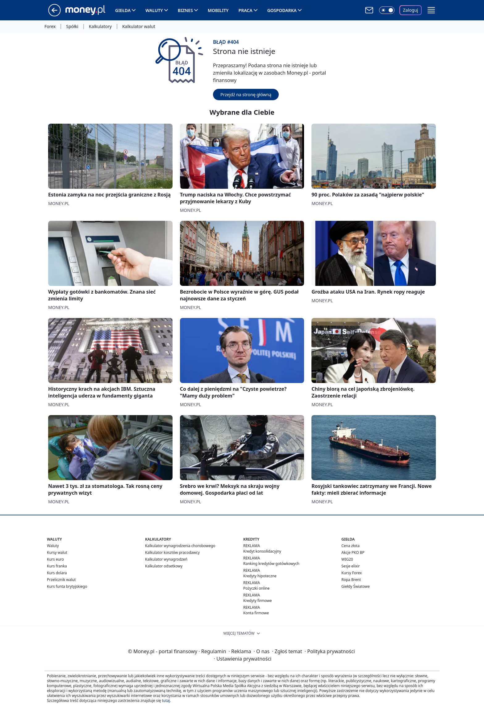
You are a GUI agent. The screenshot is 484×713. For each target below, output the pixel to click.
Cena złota (350, 545)
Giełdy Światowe (355, 586)
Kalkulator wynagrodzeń (166, 559)
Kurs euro (55, 559)
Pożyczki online (256, 588)
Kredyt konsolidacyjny (262, 551)
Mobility (218, 10)
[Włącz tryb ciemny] (386, 10)
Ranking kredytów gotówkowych (271, 563)
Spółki (72, 26)
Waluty (154, 10)
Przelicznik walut (61, 579)
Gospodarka (282, 10)
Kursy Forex (351, 572)
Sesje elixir (350, 566)
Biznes (185, 10)
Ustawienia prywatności (242, 658)
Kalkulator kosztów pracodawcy (172, 552)
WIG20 (347, 559)
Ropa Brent (351, 579)
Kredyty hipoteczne (260, 576)
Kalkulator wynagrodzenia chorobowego (180, 545)
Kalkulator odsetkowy (163, 566)
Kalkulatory (100, 26)
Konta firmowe (256, 613)
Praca (245, 10)
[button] (431, 10)
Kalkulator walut (138, 26)
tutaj (166, 700)
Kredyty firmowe (257, 600)
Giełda (123, 10)
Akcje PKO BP (353, 552)
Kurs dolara (57, 572)
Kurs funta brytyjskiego (67, 586)
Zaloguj (410, 10)
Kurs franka (57, 566)
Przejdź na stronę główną (245, 94)
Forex (50, 26)
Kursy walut (57, 552)
